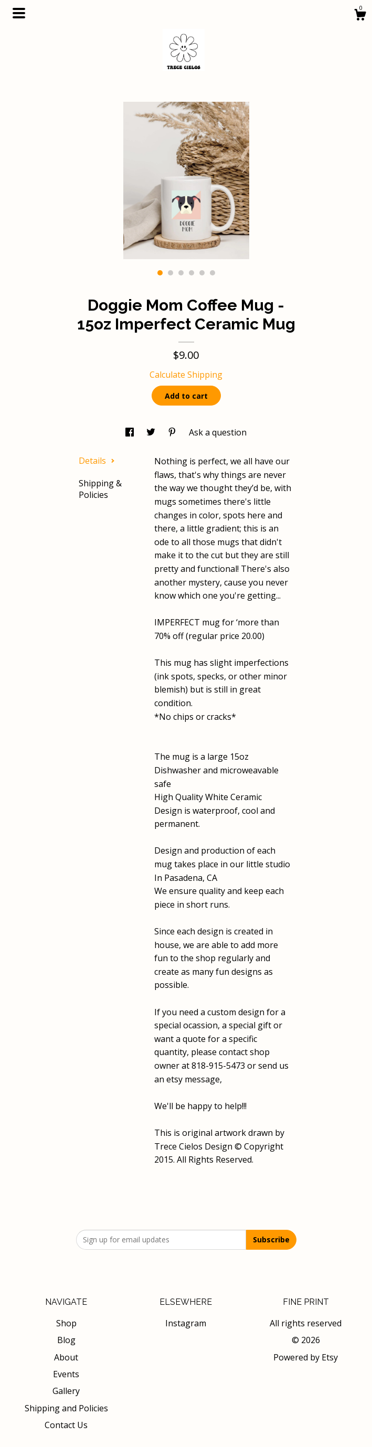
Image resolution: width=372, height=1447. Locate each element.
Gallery (66, 1391)
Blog (66, 1340)
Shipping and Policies (66, 1408)
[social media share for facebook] (130, 432)
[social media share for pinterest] (173, 432)
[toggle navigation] (19, 13)
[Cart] (360, 16)
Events (66, 1374)
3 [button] (181, 272)
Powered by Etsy (305, 1357)
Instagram (185, 1323)
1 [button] (160, 272)
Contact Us (66, 1425)
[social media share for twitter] (151, 432)
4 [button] (191, 272)
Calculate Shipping (186, 374)
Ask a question (218, 432)
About (66, 1357)
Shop (66, 1323)
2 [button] (170, 272)
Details (97, 460)
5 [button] (202, 272)
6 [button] (212, 272)
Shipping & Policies (100, 489)
